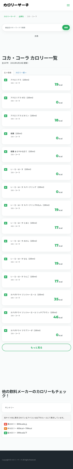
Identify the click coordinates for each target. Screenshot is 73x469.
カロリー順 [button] (21, 72)
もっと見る (36, 347)
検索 (66, 27)
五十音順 (7, 72)
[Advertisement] (36, 45)
